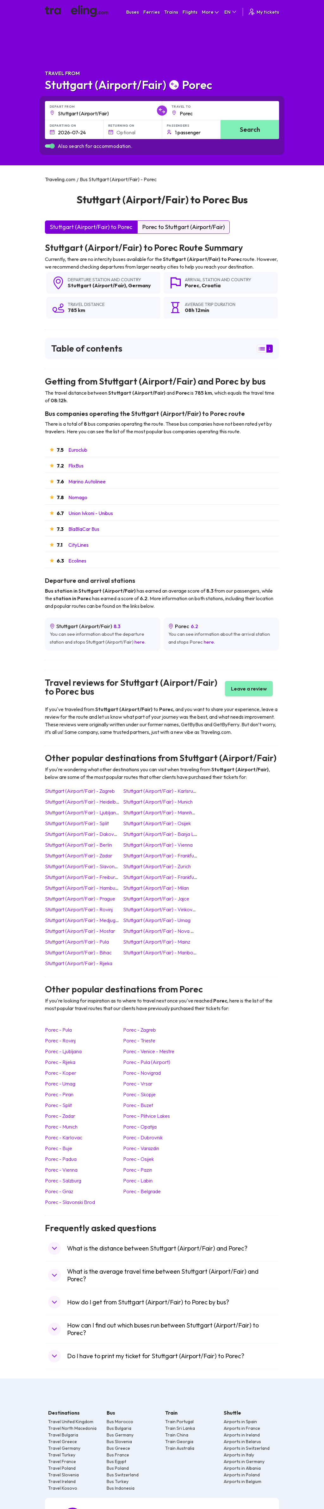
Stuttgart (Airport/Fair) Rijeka (78, 963)
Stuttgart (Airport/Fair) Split (77, 823)
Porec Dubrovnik (143, 1137)
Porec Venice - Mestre (148, 1051)
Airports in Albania (242, 1468)
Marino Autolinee (87, 481)
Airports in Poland (242, 1475)
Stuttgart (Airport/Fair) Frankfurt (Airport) (170, 877)
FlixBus (76, 465)
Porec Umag (60, 1083)
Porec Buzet (138, 1105)
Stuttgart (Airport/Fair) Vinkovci (159, 909)
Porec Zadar (60, 1116)
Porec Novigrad (142, 1073)
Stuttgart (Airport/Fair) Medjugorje (84, 920)
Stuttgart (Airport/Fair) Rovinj (79, 909)
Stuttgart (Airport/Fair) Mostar (80, 931)
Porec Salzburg (63, 1180)
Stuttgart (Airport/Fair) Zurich (157, 866)
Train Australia (179, 1448)
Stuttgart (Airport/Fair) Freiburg (81, 877)
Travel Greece (62, 1441)
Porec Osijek (138, 1159)
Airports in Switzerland (247, 1448)
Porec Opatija (140, 1127)
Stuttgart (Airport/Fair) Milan (156, 888)
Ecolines (77, 560)
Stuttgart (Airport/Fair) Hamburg (82, 888)
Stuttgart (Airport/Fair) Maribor (159, 952)
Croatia (211, 285)
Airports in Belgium (242, 1481)
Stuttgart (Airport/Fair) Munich (158, 802)
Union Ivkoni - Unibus (90, 513)
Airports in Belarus (242, 1441)
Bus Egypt (116, 1461)
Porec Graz (59, 1191)
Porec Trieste (139, 1040)
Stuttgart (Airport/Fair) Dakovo (81, 834)
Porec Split (58, 1105)
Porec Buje (58, 1148)
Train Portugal (179, 1421)
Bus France (118, 1455)
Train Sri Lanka (180, 1428)
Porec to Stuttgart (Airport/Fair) (183, 227)
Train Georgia (179, 1441)
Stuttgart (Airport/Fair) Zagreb (80, 791)
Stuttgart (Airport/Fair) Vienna (158, 845)
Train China (176, 1435)
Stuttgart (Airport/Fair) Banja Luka (162, 834)
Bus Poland (118, 1468)
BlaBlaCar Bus (83, 529)
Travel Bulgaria (63, 1435)
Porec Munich (61, 1127)
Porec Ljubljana (63, 1051)
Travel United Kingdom (70, 1421)
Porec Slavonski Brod (70, 1202)
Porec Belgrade (142, 1191)
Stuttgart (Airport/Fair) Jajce (156, 898)
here (139, 642)
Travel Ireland (62, 1481)
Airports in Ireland (242, 1435)
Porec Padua (61, 1159)
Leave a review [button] (249, 688)
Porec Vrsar (138, 1083)
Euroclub (77, 450)
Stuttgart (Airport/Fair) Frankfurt (160, 855)
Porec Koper (60, 1073)
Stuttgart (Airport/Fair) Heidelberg (84, 802)
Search (250, 129)
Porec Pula (58, 1030)
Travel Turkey (61, 1455)
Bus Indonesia (120, 1488)
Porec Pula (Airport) (146, 1062)
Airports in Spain (240, 1421)
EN (230, 12)
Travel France (62, 1461)
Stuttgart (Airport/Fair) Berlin (78, 845)
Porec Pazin (137, 1170)
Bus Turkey (117, 1481)
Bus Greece (118, 1448)
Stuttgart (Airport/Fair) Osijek (157, 823)
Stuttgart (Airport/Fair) (97, 285)
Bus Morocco (120, 1421)
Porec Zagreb (139, 1030)
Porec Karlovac (63, 1137)
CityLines (78, 545)
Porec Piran (59, 1094)
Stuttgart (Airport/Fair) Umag (156, 920)
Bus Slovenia (119, 1441)
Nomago (77, 497)
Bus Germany (120, 1435)
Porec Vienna (61, 1170)
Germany (139, 285)
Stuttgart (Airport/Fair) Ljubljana (82, 812)
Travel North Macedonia (72, 1428)
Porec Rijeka (60, 1062)
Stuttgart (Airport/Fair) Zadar (78, 855)
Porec (192, 285)
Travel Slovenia (63, 1475)
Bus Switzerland (123, 1475)
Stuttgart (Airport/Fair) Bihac (78, 952)
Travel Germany (64, 1448)
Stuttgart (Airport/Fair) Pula (77, 942)
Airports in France (242, 1428)
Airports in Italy (239, 1455)
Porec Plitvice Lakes (146, 1116)
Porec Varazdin (141, 1148)
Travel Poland (62, 1468)
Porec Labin (138, 1180)
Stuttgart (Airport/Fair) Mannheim (161, 812)
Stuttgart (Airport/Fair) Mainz (156, 942)
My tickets (263, 12)
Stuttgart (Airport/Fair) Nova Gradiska (166, 931)
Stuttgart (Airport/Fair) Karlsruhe (160, 791)
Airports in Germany (244, 1461)
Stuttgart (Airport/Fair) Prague (80, 898)
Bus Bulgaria (119, 1428)
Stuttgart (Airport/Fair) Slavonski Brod (88, 866)
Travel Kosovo (62, 1488)
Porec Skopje (139, 1094)
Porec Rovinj (60, 1040)
